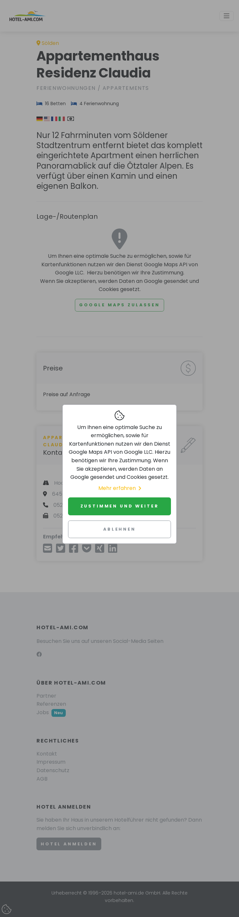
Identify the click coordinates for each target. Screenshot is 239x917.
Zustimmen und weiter (119, 506)
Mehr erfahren (119, 488)
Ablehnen (119, 529)
